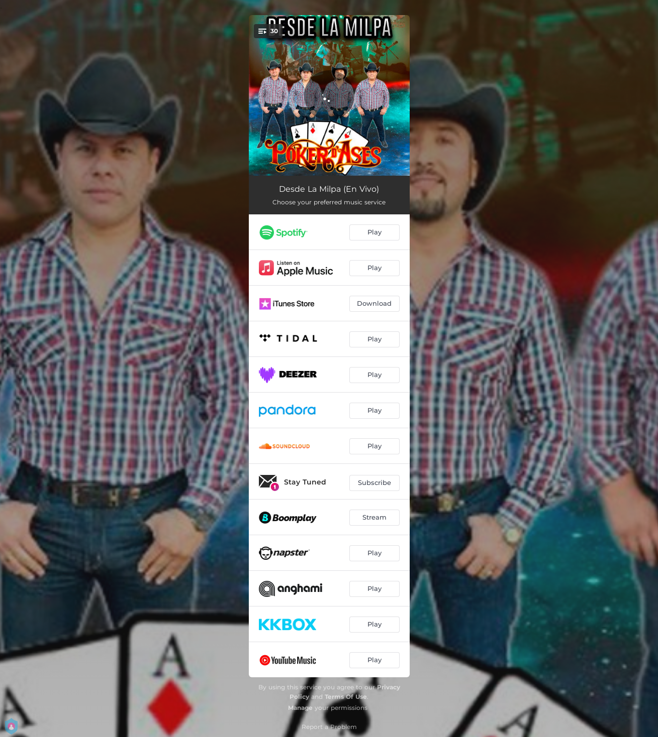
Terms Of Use (346, 696)
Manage (300, 707)
